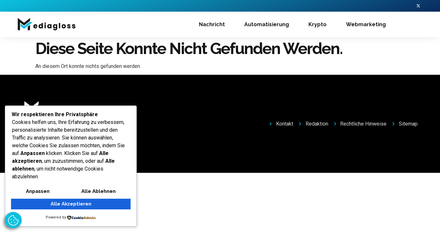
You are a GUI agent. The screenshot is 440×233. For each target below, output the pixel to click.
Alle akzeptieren (71, 204)
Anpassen (38, 192)
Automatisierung (266, 25)
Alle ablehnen (98, 192)
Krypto (317, 25)
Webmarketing (366, 25)
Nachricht (212, 25)
